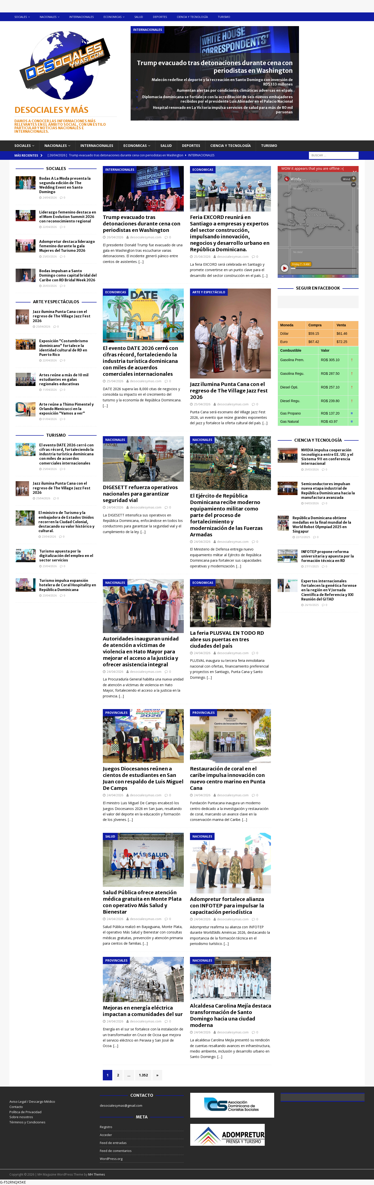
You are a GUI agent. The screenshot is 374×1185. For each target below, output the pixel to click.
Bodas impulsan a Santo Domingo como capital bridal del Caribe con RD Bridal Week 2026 (68, 275)
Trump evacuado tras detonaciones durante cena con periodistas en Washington (215, 67)
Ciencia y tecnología (192, 17)
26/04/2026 (115, 237)
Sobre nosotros (21, 1117)
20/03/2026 (50, 286)
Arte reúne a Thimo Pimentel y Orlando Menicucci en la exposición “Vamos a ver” (66, 409)
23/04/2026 (49, 536)
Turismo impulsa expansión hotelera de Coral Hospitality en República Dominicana (67, 585)
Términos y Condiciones (27, 1122)
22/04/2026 (50, 227)
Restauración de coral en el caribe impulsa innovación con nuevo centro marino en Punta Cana (227, 778)
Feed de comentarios (116, 1150)
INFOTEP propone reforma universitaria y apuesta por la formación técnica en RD (327, 556)
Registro (106, 1127)
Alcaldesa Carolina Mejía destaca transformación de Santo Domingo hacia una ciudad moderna (230, 1015)
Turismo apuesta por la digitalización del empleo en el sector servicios (66, 555)
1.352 (143, 1075)
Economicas (112, 17)
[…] (141, 261)
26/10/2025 (312, 605)
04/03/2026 (312, 503)
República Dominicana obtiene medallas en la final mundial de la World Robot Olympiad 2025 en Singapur (322, 525)
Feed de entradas (113, 1143)
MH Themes (96, 1174)
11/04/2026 (50, 389)
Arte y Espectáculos (56, 301)
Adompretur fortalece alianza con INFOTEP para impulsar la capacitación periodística (227, 905)
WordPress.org (111, 1158)
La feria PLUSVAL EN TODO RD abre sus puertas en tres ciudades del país (227, 639)
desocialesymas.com (145, 237)
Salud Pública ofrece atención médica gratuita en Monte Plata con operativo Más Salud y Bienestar (142, 902)
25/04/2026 (202, 256)
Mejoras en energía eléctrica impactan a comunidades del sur (143, 1011)
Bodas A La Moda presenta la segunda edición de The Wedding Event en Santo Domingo (65, 185)
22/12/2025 (303, 537)
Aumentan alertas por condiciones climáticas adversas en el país (235, 90)
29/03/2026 (312, 469)
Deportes (160, 17)
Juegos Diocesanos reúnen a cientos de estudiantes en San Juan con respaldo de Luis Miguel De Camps (143, 778)
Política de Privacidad (25, 1112)
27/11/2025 (312, 566)
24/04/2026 (115, 507)
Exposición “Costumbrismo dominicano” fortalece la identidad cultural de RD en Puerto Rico (63, 348)
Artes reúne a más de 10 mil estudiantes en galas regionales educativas (63, 379)
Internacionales (81, 17)
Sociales (20, 17)
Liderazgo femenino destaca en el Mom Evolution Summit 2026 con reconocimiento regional (67, 216)
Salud (138, 17)
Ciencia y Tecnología (318, 440)
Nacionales (48, 17)
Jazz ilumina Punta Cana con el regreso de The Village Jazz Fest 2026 (229, 390)
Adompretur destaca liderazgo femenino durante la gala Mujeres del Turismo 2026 (67, 246)
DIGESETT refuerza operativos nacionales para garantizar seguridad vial (140, 493)
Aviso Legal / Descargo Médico (32, 1101)
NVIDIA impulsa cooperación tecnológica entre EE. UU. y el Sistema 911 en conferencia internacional (327, 457)
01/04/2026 (50, 419)
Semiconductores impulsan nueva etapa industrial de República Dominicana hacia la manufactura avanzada (328, 491)
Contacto (16, 1106)
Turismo (224, 17)
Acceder (106, 1135)
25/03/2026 (50, 256)
